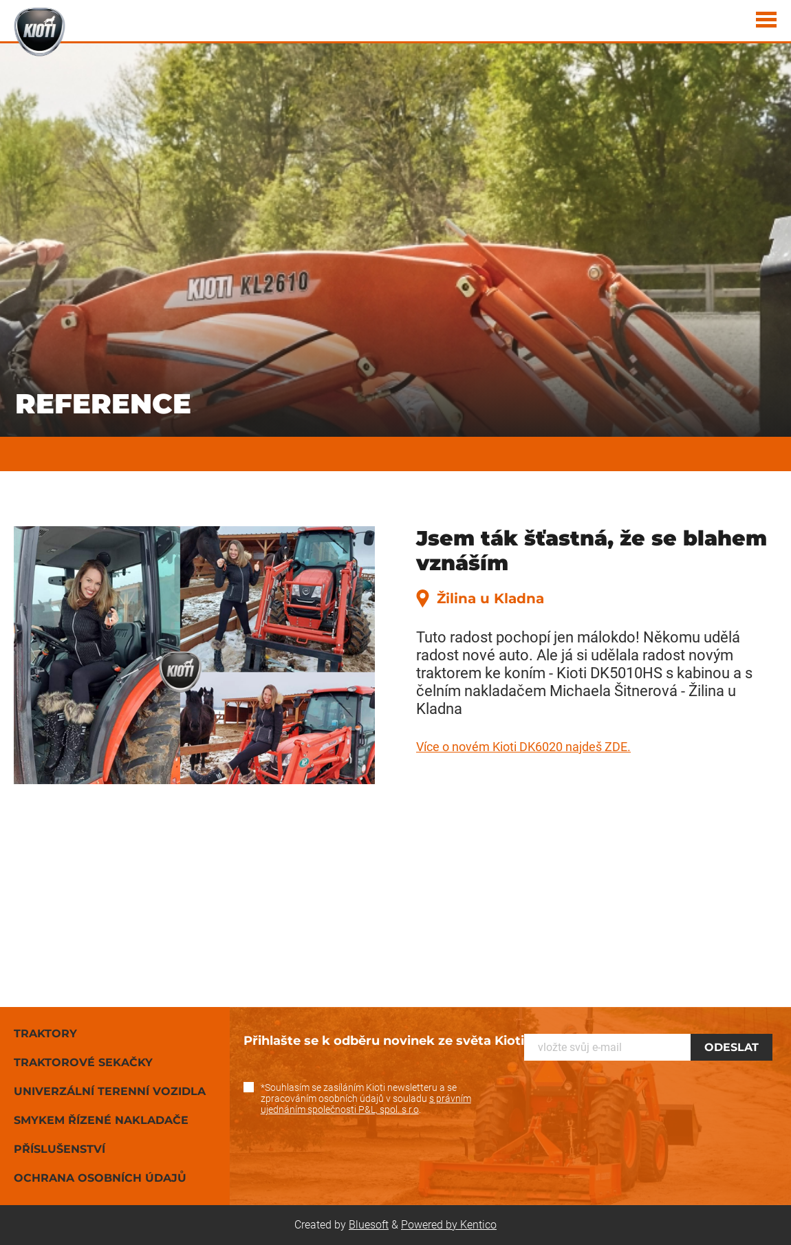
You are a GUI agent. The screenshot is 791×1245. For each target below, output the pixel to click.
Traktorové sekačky (83, 1062)
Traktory (45, 1033)
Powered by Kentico (449, 1224)
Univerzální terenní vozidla (110, 1091)
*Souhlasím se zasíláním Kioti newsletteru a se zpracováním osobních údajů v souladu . (366, 1098)
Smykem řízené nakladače (101, 1120)
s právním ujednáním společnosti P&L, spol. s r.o (366, 1104)
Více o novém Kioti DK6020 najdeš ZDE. (523, 746)
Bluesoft (369, 1224)
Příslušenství (59, 1149)
